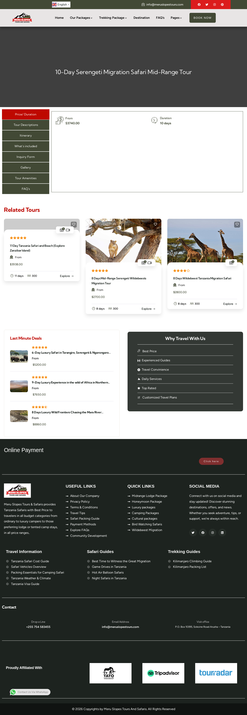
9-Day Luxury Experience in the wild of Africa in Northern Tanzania (70, 383)
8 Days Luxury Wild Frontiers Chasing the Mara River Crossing (66, 412)
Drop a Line (38, 622)
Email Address (120, 622)
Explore (65, 276)
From (16, 257)
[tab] (25, 114)
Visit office (203, 622)
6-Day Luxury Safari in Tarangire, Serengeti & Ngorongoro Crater (70, 353)
